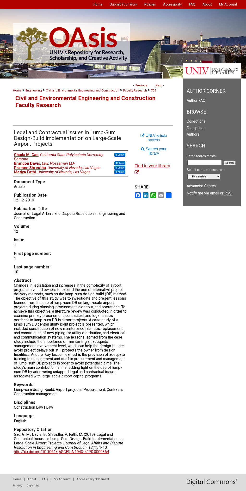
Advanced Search (201, 186)
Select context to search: (205, 170)
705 (153, 90)
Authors (193, 134)
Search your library (153, 151)
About (31, 479)
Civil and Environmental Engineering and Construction (82, 90)
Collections (196, 121)
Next (158, 85)
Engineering (33, 90)
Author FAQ (196, 100)
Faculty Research (135, 90)
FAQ (45, 479)
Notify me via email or (209, 193)
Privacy (17, 485)
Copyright (33, 485)
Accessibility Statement (92, 479)
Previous (141, 85)
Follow (120, 154)
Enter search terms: (201, 156)
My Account (62, 479)
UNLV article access (154, 137)
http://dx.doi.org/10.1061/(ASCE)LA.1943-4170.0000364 (61, 451)
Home (17, 90)
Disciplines (196, 128)
